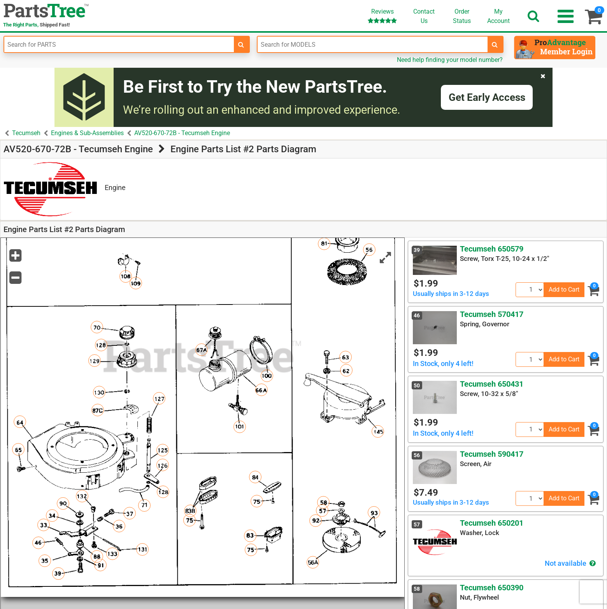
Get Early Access (487, 97)
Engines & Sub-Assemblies (87, 133)
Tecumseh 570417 (491, 314)
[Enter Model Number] (372, 44)
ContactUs (424, 16)
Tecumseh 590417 (491, 454)
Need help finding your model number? (450, 59)
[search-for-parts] (241, 44)
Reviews (382, 16)
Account (498, 16)
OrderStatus (462, 16)
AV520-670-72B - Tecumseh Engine (182, 133)
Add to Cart (564, 289)
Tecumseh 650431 (491, 384)
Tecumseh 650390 (491, 587)
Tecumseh (26, 133)
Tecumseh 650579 (491, 248)
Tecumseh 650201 (491, 523)
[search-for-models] (495, 44)
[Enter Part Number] (119, 44)
